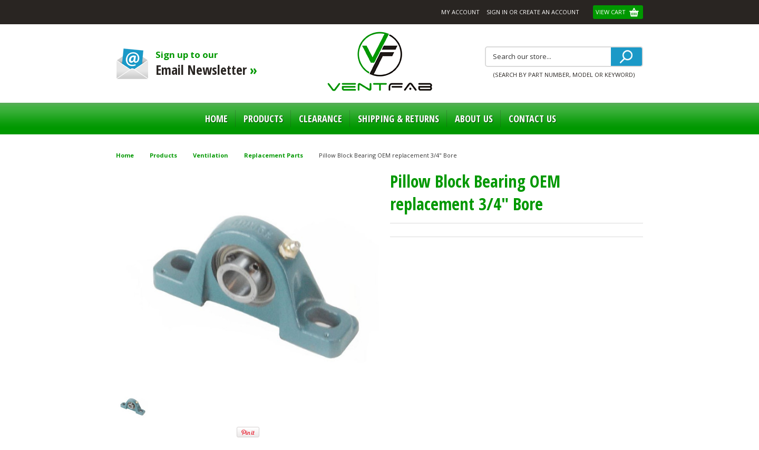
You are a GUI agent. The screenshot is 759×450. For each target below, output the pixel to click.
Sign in (497, 12)
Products (263, 118)
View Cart (611, 12)
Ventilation (210, 155)
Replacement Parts (273, 155)
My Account (460, 12)
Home (216, 118)
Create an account (549, 12)
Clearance (320, 118)
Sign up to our (214, 63)
